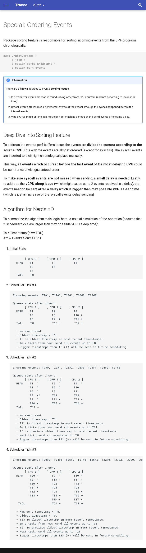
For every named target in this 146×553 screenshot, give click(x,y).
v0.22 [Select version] (37, 5)
